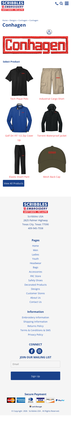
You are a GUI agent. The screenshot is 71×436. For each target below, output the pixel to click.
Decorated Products (35, 284)
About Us (35, 297)
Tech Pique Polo (19, 98)
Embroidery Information (35, 317)
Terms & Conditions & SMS (35, 330)
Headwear (35, 263)
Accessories (35, 271)
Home (5, 20)
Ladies (35, 254)
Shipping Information (35, 321)
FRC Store (35, 276)
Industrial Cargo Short (51, 98)
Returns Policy (35, 326)
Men (35, 250)
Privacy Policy (35, 334)
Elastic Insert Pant (19, 176)
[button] (61, 3)
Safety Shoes (35, 280)
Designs (13, 20)
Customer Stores (35, 293)
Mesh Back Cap (51, 176)
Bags (35, 267)
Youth (35, 258)
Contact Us (36, 301)
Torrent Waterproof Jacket (51, 135)
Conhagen (22, 20)
